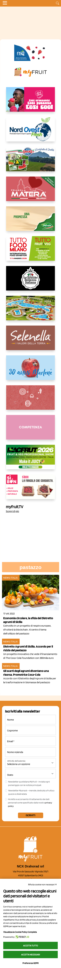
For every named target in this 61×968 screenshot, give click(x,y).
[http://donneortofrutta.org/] (30, 430)
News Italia (10, 577)
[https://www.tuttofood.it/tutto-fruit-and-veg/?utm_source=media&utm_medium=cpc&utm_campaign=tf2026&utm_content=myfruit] (30, 251)
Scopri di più (12, 511)
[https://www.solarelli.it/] (30, 311)
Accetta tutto (30, 945)
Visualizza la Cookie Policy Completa (20, 932)
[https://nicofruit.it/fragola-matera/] (30, 191)
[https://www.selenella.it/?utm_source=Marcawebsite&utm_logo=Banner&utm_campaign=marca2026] (30, 340)
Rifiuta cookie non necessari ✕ (42, 884)
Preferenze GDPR (30, 963)
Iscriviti (30, 815)
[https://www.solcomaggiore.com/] (30, 400)
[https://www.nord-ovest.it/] (30, 132)
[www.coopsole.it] (30, 489)
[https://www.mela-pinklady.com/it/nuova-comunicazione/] (30, 102)
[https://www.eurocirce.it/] (30, 162)
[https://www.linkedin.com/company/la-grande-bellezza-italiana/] (30, 281)
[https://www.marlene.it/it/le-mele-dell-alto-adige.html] (30, 370)
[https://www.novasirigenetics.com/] (30, 53)
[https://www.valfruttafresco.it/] (30, 221)
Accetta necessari (30, 954)
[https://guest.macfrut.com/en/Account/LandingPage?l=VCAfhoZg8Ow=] (30, 460)
